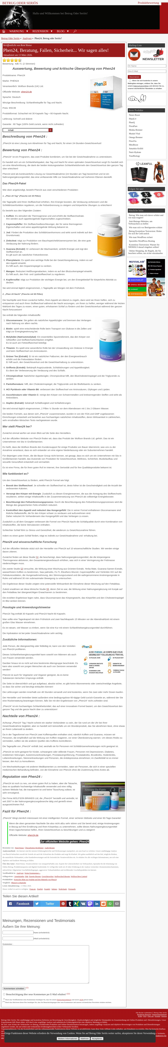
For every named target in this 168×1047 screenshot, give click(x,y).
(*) (27, 987)
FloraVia (132, 141)
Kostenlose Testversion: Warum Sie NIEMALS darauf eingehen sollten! (144, 246)
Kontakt (157, 1016)
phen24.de (26, 91)
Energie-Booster (35, 876)
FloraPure (133, 126)
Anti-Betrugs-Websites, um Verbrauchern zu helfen (140, 222)
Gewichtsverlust (47, 876)
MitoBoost (133, 145)
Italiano (54, 889)
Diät (26, 876)
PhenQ (132, 122)
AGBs (140, 1016)
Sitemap (164, 1016)
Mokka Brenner (136, 130)
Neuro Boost (134, 115)
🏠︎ (4, 31)
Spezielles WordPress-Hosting (142, 241)
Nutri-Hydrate (135, 152)
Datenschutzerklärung (64, 1000)
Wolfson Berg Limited (79, 876)
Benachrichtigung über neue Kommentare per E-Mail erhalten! (36, 994)
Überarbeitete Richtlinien (34, 848)
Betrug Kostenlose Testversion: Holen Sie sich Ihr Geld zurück (145, 232)
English (40, 889)
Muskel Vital (134, 133)
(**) (68, 993)
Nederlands (63, 889)
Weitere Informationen (67, 1038)
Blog (61, 31)
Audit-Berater (50, 848)
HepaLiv (132, 119)
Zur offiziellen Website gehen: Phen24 (64, 841)
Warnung (16, 31)
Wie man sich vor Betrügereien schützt (145, 227)
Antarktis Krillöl (136, 148)
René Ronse (19, 848)
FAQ (144, 1016)
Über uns (151, 1016)
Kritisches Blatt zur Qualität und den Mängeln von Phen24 (35, 880)
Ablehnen (84, 1038)
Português (72, 889)
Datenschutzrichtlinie (141, 86)
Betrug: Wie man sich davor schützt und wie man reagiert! (145, 216)
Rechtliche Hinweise (144, 1014)
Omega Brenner (136, 137)
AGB (81, 1000)
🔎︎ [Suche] (75, 31)
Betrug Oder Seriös (20, 3)
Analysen (27, 38)
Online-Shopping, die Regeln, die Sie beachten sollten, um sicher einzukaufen (145, 252)
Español (47, 889)
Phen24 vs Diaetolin (18, 883)
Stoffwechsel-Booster (62, 876)
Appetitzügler (19, 876)
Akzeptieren (97, 1038)
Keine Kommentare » (32, 873)
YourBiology (134, 156)
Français (32, 889)
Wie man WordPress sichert (141, 237)
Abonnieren (134, 77)
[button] (27, 31)
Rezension (40, 31)
